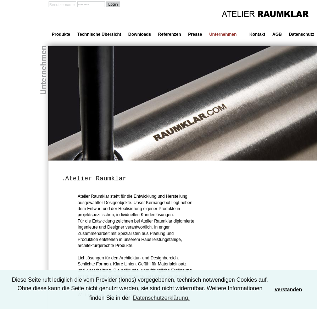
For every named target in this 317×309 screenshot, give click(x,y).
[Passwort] (91, 4)
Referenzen (169, 34)
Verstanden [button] (288, 289)
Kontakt (257, 34)
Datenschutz (301, 34)
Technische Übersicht (99, 34)
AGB (277, 34)
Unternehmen (223, 34)
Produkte (61, 34)
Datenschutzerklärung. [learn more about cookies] (161, 298)
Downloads (139, 34)
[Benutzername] (62, 4)
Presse (195, 34)
